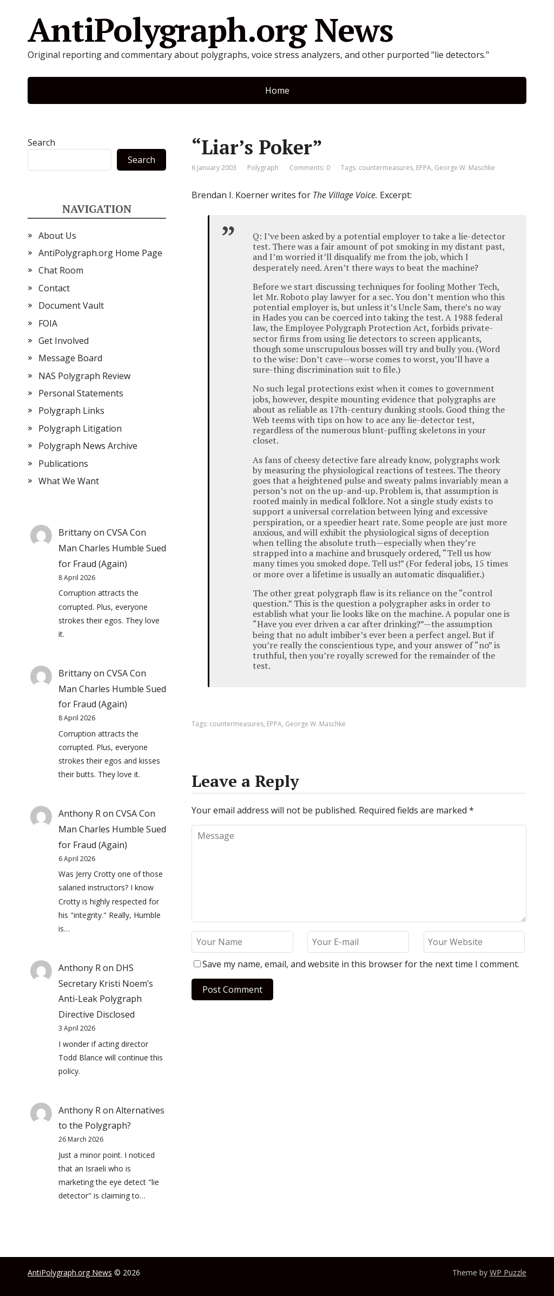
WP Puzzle (508, 1272)
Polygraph (263, 167)
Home (277, 90)
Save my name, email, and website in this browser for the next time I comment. (360, 964)
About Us (57, 236)
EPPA (423, 167)
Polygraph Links (71, 410)
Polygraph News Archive (87, 446)
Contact (54, 288)
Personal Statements (80, 393)
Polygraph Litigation (80, 428)
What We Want (68, 481)
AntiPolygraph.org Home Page (100, 253)
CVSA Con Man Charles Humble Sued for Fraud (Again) (112, 548)
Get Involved (63, 341)
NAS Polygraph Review (84, 376)
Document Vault (71, 305)
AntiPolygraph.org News (210, 29)
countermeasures (386, 167)
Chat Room (60, 270)
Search (41, 142)
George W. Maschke (464, 167)
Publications (63, 464)
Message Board (70, 358)
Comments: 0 (309, 167)
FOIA (47, 323)
